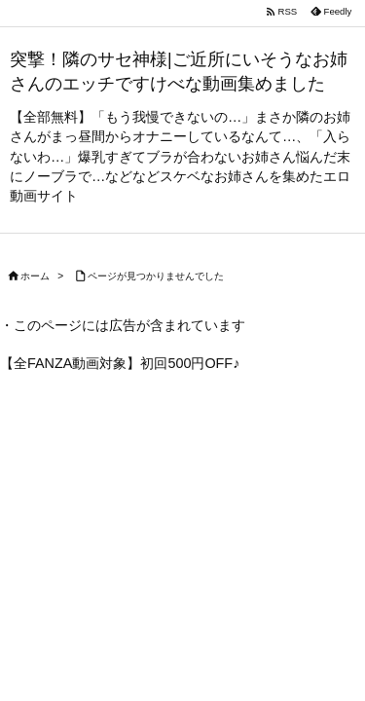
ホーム (35, 276)
